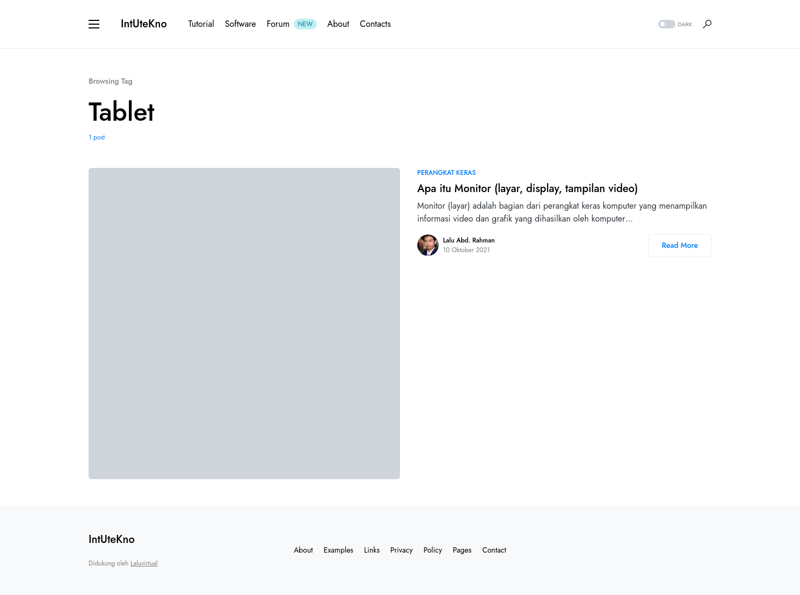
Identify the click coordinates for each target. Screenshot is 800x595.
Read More (679, 245)
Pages (462, 550)
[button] (94, 24)
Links (372, 550)
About (303, 550)
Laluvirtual (143, 563)
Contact (494, 550)
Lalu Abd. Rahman (468, 240)
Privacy (401, 550)
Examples (338, 550)
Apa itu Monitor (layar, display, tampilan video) (527, 188)
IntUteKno (144, 24)
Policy (433, 550)
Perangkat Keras (446, 173)
